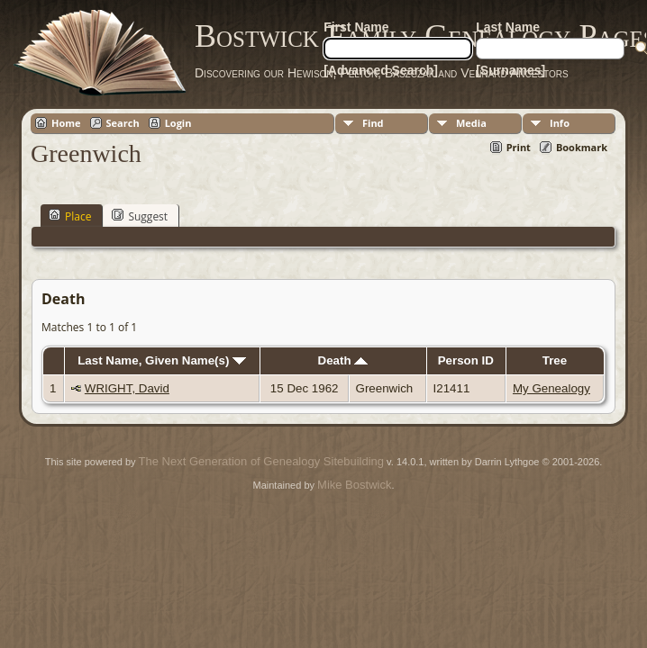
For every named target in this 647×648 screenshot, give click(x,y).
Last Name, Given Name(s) (161, 360)
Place (70, 216)
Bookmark (581, 147)
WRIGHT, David (127, 388)
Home (66, 123)
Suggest (140, 216)
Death (343, 360)
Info (560, 123)
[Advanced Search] (381, 70)
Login (178, 123)
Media (471, 123)
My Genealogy (551, 388)
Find (373, 123)
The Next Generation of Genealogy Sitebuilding (261, 461)
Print (518, 147)
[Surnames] (510, 70)
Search (123, 123)
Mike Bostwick (354, 484)
